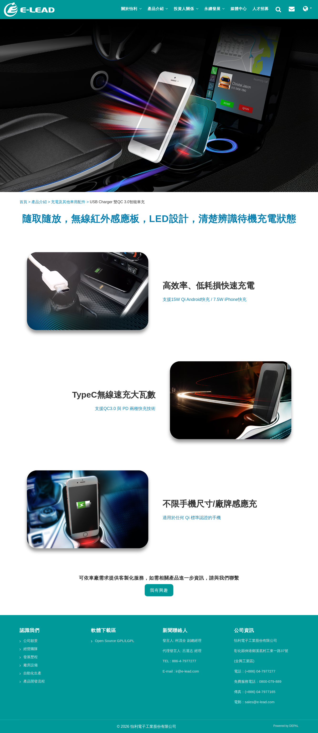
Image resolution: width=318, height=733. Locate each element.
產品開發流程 (34, 681)
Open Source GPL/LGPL (114, 641)
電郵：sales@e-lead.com (254, 702)
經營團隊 (30, 649)
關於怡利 (131, 9)
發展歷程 (30, 657)
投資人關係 (186, 9)
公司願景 (30, 641)
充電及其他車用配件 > (70, 202)
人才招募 (260, 9)
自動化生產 (32, 673)
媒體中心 (239, 9)
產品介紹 (158, 9)
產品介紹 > (41, 202)
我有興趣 (159, 590)
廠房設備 (30, 665)
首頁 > (25, 202)
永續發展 (214, 9)
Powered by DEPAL (285, 726)
